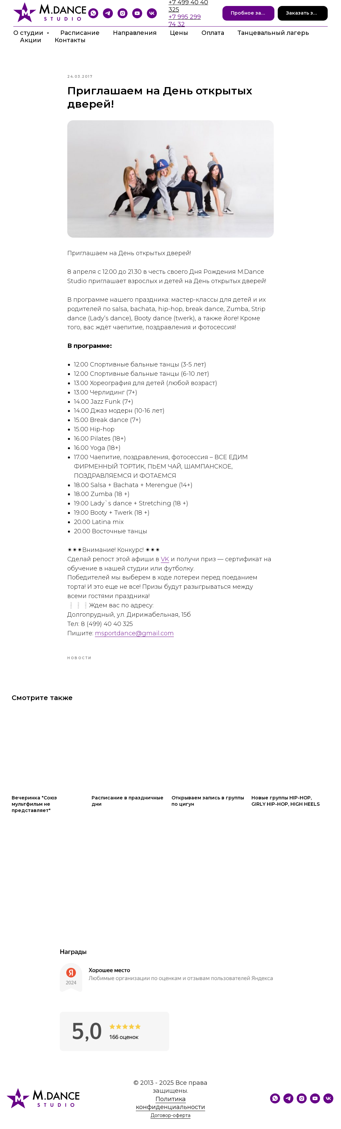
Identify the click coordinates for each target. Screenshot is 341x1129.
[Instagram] (123, 13)
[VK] (152, 13)
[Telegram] (108, 13)
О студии (29, 33)
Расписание (80, 33)
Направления (135, 33)
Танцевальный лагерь (273, 33)
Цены (179, 33)
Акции (30, 40)
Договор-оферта (170, 1125)
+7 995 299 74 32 (185, 20)
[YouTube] (137, 13)
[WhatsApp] (275, 1111)
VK (165, 563)
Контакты (70, 40)
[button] (248, 13)
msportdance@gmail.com (134, 638)
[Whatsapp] (93, 13)
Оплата (212, 33)
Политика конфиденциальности (170, 1112)
